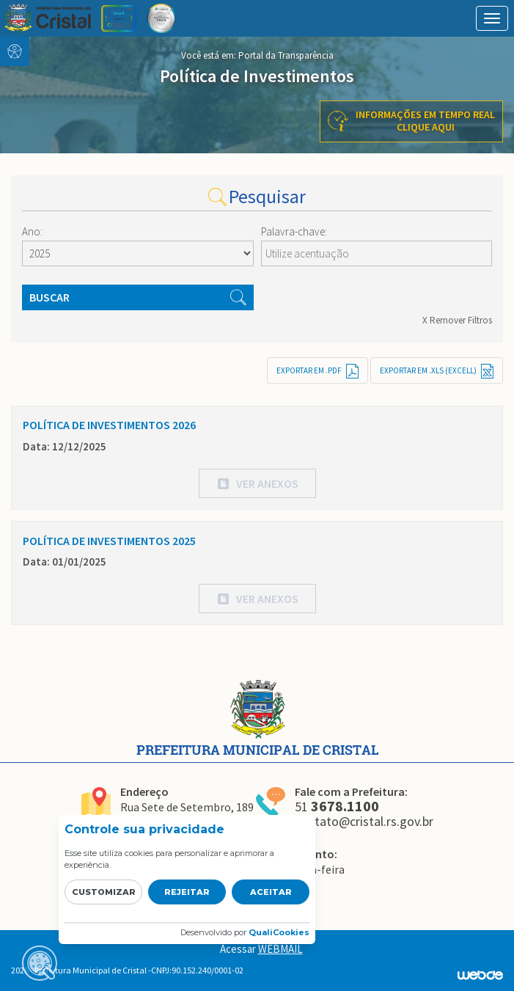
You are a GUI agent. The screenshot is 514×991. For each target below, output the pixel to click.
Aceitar (271, 892)
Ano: (32, 231)
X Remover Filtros (457, 320)
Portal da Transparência (286, 55)
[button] (257, 483)
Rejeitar (187, 892)
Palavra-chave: (294, 231)
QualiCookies (279, 932)
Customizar (104, 892)
